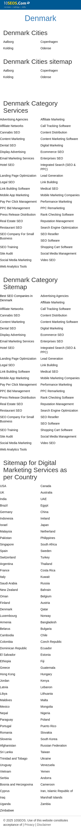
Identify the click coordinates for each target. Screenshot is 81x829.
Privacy (30, 824)
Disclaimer (44, 824)
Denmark (40, 18)
